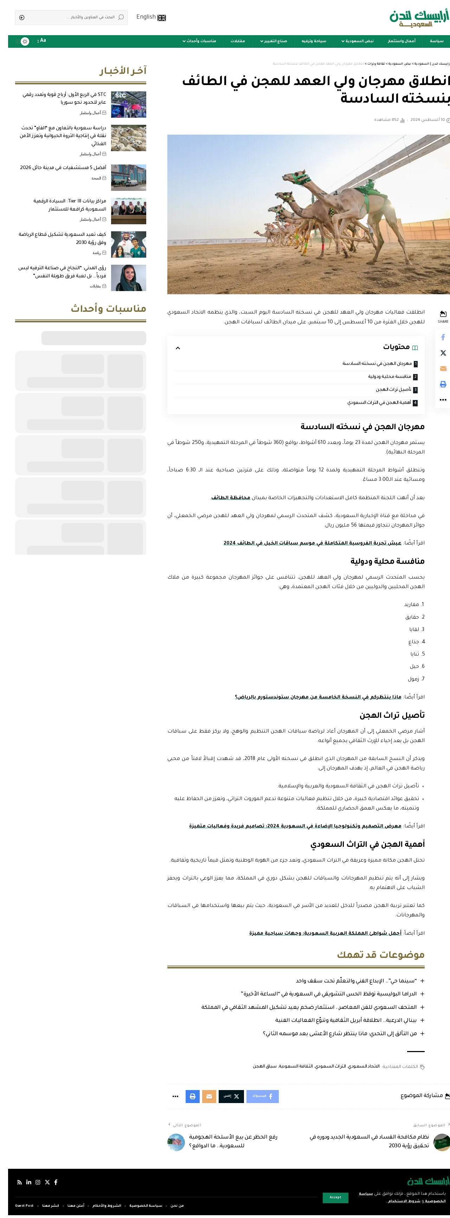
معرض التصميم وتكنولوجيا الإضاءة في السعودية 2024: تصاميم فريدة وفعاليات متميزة (283, 828)
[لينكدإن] (21, 1185)
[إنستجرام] (30, 1185)
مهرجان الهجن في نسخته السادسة (365, 364)
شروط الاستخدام (391, 1201)
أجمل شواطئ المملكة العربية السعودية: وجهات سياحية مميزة (313, 935)
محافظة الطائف (221, 499)
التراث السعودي (321, 1068)
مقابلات (87, 280)
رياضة (88, 247)
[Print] (434, 388)
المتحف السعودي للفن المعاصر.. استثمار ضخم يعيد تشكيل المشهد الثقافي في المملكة (299, 1009)
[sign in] (56, 41)
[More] (434, 405)
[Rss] (11, 1185)
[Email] (434, 371)
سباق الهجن (255, 1068)
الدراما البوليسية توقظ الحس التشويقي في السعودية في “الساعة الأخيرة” (319, 996)
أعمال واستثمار (82, 107)
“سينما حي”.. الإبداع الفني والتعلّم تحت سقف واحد (346, 983)
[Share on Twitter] (434, 354)
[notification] (46, 41)
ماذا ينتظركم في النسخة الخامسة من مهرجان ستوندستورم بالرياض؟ (307, 699)
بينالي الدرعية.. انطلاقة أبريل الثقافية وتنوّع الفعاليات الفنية (336, 1023)
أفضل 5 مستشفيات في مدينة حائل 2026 (55, 163)
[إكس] (39, 1185)
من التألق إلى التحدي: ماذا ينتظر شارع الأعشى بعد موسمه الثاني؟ (330, 1036)
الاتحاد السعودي (354, 1068)
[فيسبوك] (48, 1185)
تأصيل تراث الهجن (383, 390)
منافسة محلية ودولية (379, 377)
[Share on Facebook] (434, 337)
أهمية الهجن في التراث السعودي (367, 404)
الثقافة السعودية (286, 1068)
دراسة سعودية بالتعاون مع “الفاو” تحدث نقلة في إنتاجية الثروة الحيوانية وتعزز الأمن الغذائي (55, 131)
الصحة (88, 172)
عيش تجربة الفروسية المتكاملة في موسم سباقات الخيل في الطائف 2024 (300, 545)
